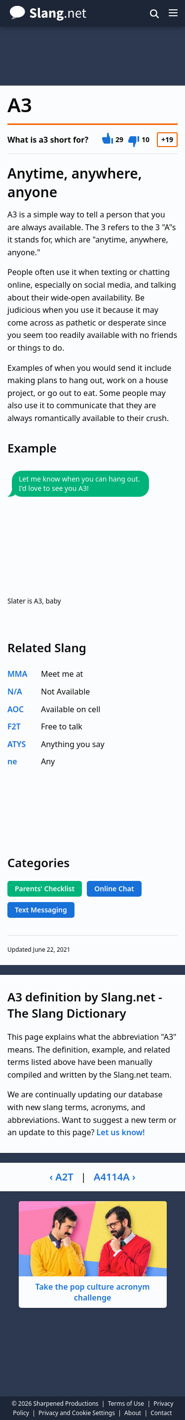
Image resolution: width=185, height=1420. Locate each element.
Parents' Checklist (44, 888)
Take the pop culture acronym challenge (93, 1252)
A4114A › (115, 1176)
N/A (14, 691)
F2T (14, 726)
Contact (161, 1413)
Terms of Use (126, 1403)
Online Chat (114, 888)
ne (12, 761)
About (132, 1413)
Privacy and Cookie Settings (76, 1413)
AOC (15, 709)
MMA (17, 673)
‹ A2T (61, 1176)
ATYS (16, 744)
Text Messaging (41, 909)
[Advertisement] (92, 56)
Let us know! (121, 1132)
